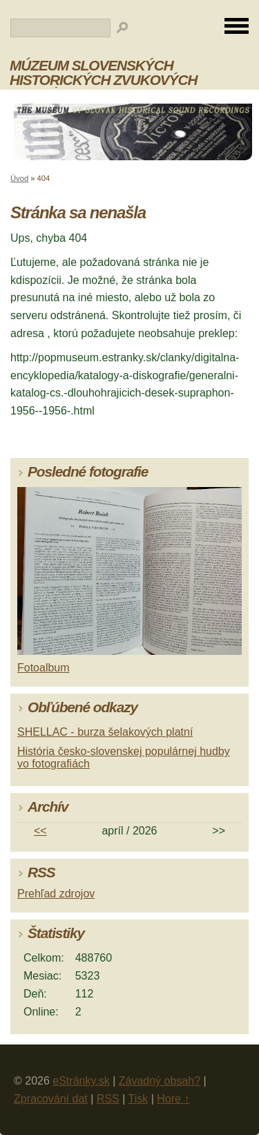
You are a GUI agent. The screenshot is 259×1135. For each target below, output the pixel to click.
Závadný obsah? (159, 1081)
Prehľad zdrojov (56, 893)
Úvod (19, 178)
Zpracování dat (51, 1099)
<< (40, 831)
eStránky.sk (80, 1081)
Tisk (138, 1099)
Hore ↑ (173, 1099)
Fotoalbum (43, 668)
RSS (108, 1099)
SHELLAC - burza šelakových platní (105, 732)
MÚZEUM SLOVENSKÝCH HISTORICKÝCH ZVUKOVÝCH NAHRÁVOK (103, 79)
